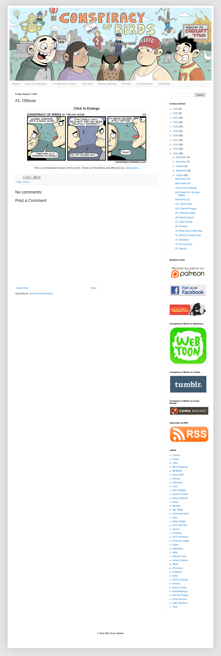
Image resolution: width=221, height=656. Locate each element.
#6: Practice (181, 226)
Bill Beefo (177, 471)
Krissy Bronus (179, 599)
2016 (176, 144)
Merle (175, 564)
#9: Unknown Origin (185, 213)
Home (15, 83)
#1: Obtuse (181, 248)
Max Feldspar (179, 490)
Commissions (145, 83)
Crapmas (177, 572)
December (181, 157)
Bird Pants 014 (182, 183)
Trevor (175, 459)
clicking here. (132, 167)
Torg (174, 606)
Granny (176, 583)
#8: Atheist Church (184, 217)
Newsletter (164, 83)
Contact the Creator (64, 83)
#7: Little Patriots (183, 222)
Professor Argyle (180, 541)
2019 (176, 131)
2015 (176, 149)
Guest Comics (179, 587)
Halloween (177, 548)
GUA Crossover (180, 537)
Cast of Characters (36, 83)
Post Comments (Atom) (41, 293)
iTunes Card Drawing (186, 188)
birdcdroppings (179, 591)
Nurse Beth (178, 474)
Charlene (177, 533)
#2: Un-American (183, 244)
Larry (175, 486)
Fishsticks (177, 482)
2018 (176, 135)
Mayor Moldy (179, 521)
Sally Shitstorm (180, 603)
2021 (176, 122)
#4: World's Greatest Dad (188, 235)
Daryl (175, 575)
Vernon (176, 529)
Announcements (180, 513)
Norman (176, 478)
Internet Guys (179, 556)
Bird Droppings (179, 467)
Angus (175, 544)
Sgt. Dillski (177, 509)
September (182, 170)
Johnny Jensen (180, 560)
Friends (126, 83)
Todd (174, 463)
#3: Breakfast (182, 239)
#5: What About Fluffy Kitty (188, 231)
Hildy (175, 552)
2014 (176, 153)
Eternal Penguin (180, 595)
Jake (174, 517)
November (181, 161)
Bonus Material (107, 83)
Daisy (175, 502)
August (180, 175)
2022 (176, 117)
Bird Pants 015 (182, 179)
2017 (176, 140)
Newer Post (22, 288)
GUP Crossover (180, 579)
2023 (176, 113)
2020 (176, 126)
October (180, 166)
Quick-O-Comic (180, 494)
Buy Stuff (87, 83)
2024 (176, 109)
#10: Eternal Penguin (186, 208)
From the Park (179, 525)
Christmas (177, 568)
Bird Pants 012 (182, 199)
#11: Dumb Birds (183, 204)
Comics (25, 182)
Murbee (176, 505)
